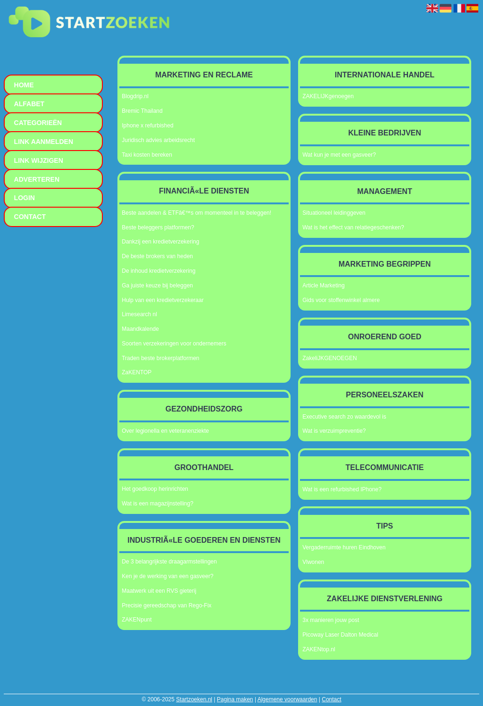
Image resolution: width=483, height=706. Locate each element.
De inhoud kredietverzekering (158, 271)
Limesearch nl (139, 314)
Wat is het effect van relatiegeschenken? (353, 227)
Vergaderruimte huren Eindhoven (343, 547)
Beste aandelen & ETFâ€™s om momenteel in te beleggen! (196, 213)
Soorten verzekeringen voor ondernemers (174, 343)
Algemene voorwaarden (287, 699)
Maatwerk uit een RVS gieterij (159, 591)
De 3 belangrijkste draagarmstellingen (169, 561)
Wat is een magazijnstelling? (157, 503)
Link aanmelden (43, 141)
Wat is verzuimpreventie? (334, 431)
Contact (331, 699)
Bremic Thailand (142, 111)
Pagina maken (235, 699)
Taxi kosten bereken (147, 154)
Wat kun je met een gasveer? (339, 154)
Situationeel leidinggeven (333, 213)
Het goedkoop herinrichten (155, 489)
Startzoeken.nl (194, 699)
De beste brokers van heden (157, 256)
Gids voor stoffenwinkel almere (341, 300)
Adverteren (36, 179)
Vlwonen (313, 562)
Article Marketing (323, 285)
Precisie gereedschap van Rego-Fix (166, 605)
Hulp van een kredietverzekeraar (162, 300)
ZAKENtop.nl (318, 649)
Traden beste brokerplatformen (160, 358)
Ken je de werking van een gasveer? (167, 576)
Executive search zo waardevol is (344, 416)
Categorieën (38, 122)
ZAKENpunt (136, 619)
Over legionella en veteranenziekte (165, 431)
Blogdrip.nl (135, 96)
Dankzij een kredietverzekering (160, 241)
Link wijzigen (38, 160)
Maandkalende (140, 329)
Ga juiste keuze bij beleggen (157, 285)
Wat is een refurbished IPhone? (342, 489)
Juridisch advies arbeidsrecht (158, 140)
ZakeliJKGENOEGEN (329, 358)
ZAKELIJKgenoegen (328, 96)
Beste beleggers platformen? (158, 227)
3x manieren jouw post (330, 620)
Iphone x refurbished (147, 125)
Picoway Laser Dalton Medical (340, 634)
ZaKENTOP (136, 372)
